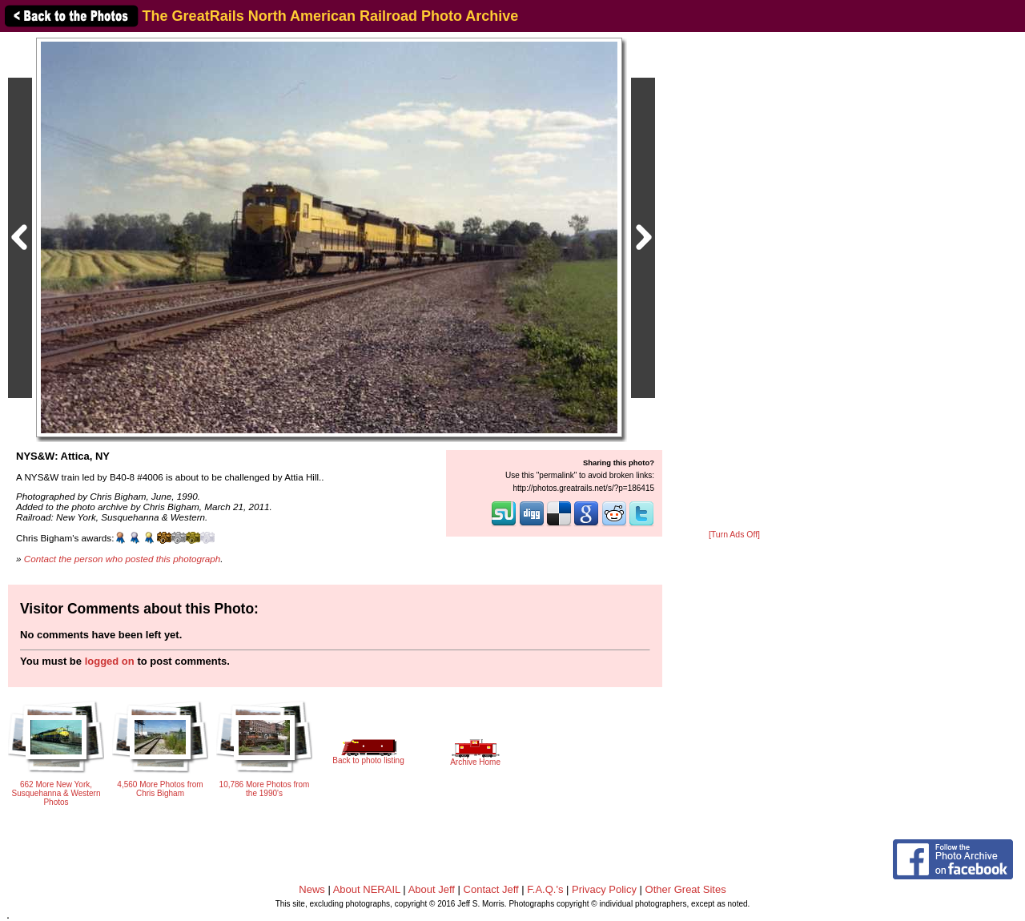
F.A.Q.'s (545, 889)
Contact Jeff (491, 889)
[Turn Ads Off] (734, 534)
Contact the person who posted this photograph (122, 558)
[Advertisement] (734, 282)
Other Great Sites (685, 889)
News (312, 889)
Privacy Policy (604, 889)
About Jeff (431, 889)
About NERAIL (366, 889)
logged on (110, 661)
